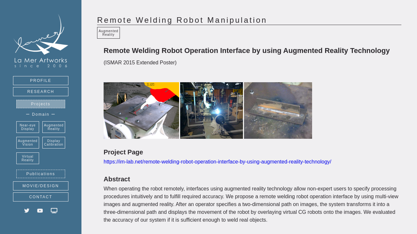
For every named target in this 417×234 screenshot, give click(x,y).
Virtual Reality (28, 158)
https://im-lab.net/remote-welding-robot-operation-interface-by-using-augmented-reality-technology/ (217, 161)
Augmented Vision (27, 142)
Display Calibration (54, 142)
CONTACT (40, 197)
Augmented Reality (54, 127)
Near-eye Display (28, 127)
